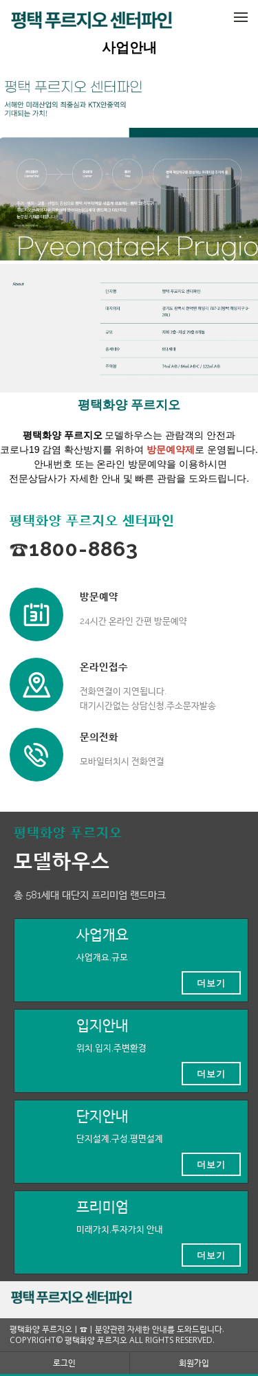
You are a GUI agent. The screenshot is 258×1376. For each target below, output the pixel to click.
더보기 (211, 983)
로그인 (64, 1362)
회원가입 (194, 1362)
